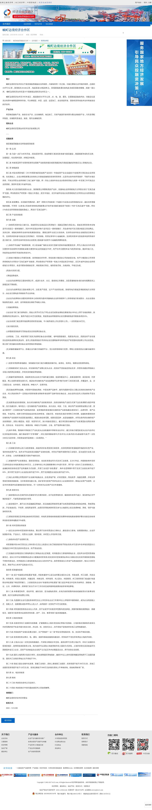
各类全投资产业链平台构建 (37, 742)
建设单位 (4, 751)
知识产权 (4, 748)
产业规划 (35, 768)
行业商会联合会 (60, 742)
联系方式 (85, 738)
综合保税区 (49, 24)
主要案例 (4, 742)
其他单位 (58, 748)
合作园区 (35, 41)
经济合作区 (38, 24)
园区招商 (96, 768)
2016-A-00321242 (61, 790)
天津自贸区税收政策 (55, 768)
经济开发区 (43, 768)
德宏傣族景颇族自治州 (20, 41)
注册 (149, 2)
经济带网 (4, 745)
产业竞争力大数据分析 (35, 745)
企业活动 (4, 738)
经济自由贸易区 (45, 2)
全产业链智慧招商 (34, 751)
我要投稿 (85, 745)
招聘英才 (85, 742)
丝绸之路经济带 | (7, 2)
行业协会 (58, 745)
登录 (145, 2)
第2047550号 (79, 790)
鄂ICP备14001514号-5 (74, 794)
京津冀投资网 (78, 768)
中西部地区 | (32, 2)
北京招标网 (88, 768)
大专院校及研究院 (61, 738)
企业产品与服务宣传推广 (36, 738)
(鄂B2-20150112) (104, 794)
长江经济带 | (20, 2)
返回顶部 (148, 805)
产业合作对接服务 (34, 748)
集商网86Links (68, 768)
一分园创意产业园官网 (23, 768)
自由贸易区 (27, 24)
